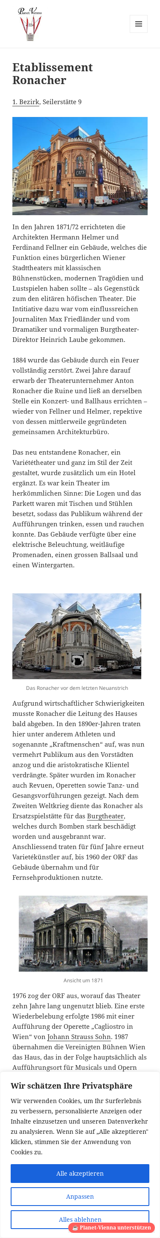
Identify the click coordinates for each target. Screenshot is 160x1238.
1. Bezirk (25, 101)
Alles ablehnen (80, 1219)
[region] (80, 1155)
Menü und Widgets (139, 32)
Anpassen (80, 1196)
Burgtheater (105, 816)
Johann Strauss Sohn (79, 1036)
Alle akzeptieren (80, 1173)
